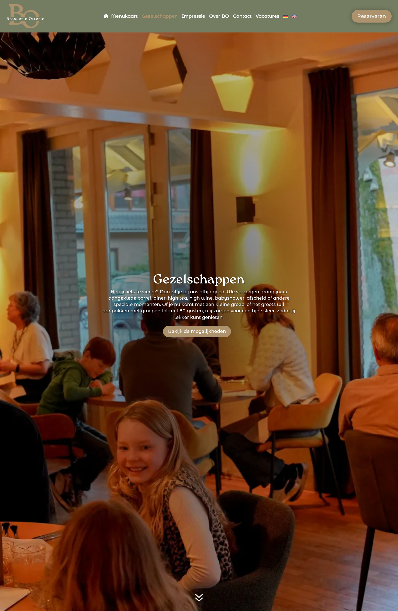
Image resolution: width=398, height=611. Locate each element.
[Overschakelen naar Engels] (294, 17)
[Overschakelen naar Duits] (285, 17)
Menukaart (124, 16)
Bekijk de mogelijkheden (197, 331)
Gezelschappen (160, 16)
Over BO (219, 16)
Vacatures (267, 16)
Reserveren (371, 16)
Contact (242, 16)
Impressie (193, 16)
